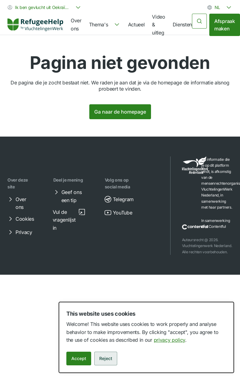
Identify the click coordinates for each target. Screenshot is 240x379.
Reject (105, 358)
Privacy (19, 232)
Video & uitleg (158, 25)
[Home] (35, 25)
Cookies (20, 219)
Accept (78, 358)
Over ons (76, 24)
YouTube (118, 212)
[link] (35, 24)
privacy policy (169, 340)
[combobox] (44, 7)
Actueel (136, 24)
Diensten (182, 24)
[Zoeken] (199, 21)
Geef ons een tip (67, 195)
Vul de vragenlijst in (69, 219)
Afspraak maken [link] (224, 25)
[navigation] (105, 25)
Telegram (119, 199)
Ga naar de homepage (120, 112)
